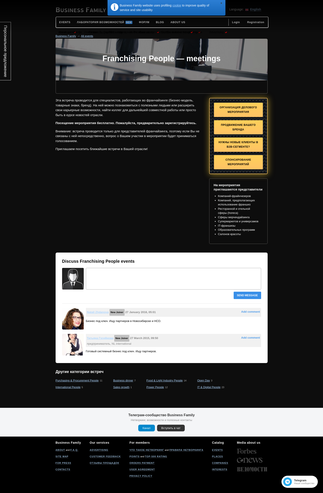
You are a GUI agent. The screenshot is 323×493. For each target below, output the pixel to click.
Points (134, 456)
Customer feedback (105, 456)
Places (217, 456)
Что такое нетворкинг (146, 450)
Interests (219, 469)
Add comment (250, 311)
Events (217, 450)
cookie (176, 5)
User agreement (142, 469)
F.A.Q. (74, 450)
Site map (62, 456)
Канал (147, 428)
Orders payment (141, 463)
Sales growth (121, 387)
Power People (155, 387)
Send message (247, 295)
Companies (220, 463)
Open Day (203, 380)
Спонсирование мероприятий (238, 162)
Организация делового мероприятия (238, 110)
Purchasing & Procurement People (77, 380)
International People (68, 387)
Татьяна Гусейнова (100, 338)
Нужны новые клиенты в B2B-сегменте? (238, 144)
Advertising (99, 450)
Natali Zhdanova (98, 312)
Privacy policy (140, 476)
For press (63, 463)
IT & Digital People (208, 387)
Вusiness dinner (123, 380)
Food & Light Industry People (164, 380)
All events (87, 36)
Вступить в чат (171, 428)
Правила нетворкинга (186, 450)
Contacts (63, 469)
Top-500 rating (156, 456)
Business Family (66, 36)
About (60, 450)
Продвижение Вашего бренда (238, 127)
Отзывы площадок (104, 463)
